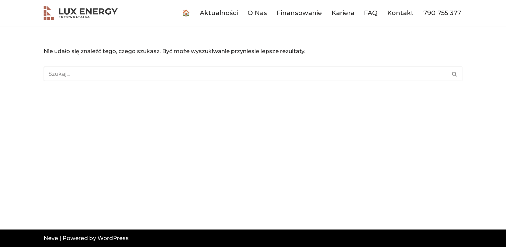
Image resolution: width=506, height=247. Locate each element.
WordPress (113, 238)
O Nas (257, 13)
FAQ (371, 13)
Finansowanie (299, 13)
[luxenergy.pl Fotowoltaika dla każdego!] (81, 13)
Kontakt (400, 13)
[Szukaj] (245, 74)
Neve (51, 238)
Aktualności (219, 13)
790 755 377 (442, 13)
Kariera (343, 13)
